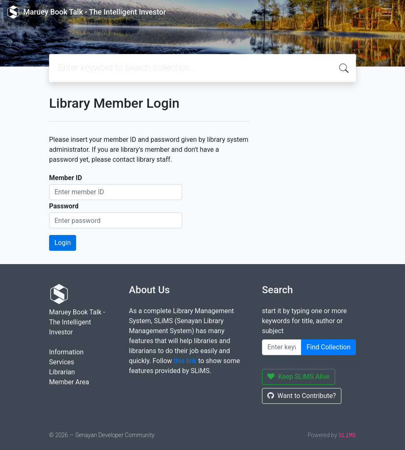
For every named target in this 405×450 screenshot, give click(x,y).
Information (66, 352)
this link (185, 361)
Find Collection (328, 347)
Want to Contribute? (301, 396)
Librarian (62, 372)
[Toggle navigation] (386, 12)
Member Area (69, 382)
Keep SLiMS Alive (298, 377)
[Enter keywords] (281, 347)
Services (61, 362)
